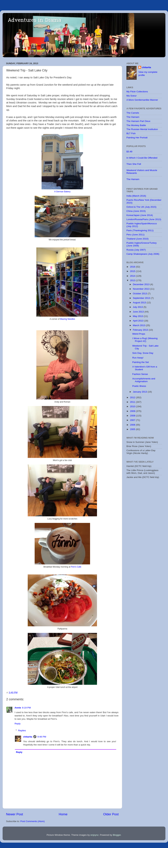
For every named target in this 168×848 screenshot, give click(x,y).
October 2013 (140, 293)
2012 (133, 397)
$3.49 (129, 151)
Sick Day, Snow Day (142, 353)
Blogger (117, 835)
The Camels (132, 113)
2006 (133, 424)
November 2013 (141, 289)
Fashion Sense (140, 374)
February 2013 (141, 330)
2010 (133, 406)
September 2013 (142, 298)
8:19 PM (26, 707)
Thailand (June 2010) (137, 238)
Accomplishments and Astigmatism (143, 380)
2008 (133, 415)
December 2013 (141, 284)
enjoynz (94, 835)
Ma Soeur (131, 95)
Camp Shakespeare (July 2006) (142, 254)
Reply (18, 723)
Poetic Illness (139, 386)
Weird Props (138, 334)
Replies (22, 730)
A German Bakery (62, 191)
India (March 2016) (136, 196)
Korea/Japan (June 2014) (139, 215)
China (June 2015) (136, 211)
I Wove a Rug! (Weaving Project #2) (145, 339)
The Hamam (132, 117)
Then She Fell (133, 164)
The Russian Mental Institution (142, 129)
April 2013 (138, 320)
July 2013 (138, 307)
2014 (133, 276)
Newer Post (14, 814)
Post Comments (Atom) (32, 821)
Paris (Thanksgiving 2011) (140, 230)
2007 (133, 420)
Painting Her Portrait (137, 137)
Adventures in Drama (34, 20)
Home (63, 814)
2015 (133, 271)
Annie (18, 707)
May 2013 (138, 316)
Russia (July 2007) (136, 249)
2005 (133, 429)
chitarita (27, 736)
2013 (133, 280)
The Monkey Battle (136, 125)
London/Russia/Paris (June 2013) (143, 219)
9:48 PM (41, 736)
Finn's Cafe (76, 567)
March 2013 (139, 325)
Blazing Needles (67, 319)
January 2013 (140, 391)
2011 (133, 402)
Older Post (111, 814)
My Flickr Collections (137, 91)
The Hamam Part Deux (138, 121)
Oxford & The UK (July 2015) (141, 207)
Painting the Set (140, 362)
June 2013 (138, 311)
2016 (133, 266)
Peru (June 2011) (135, 234)
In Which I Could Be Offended (141, 157)
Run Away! (137, 357)
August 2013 (140, 302)
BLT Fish (131, 133)
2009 (133, 411)
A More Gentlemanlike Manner (142, 100)
